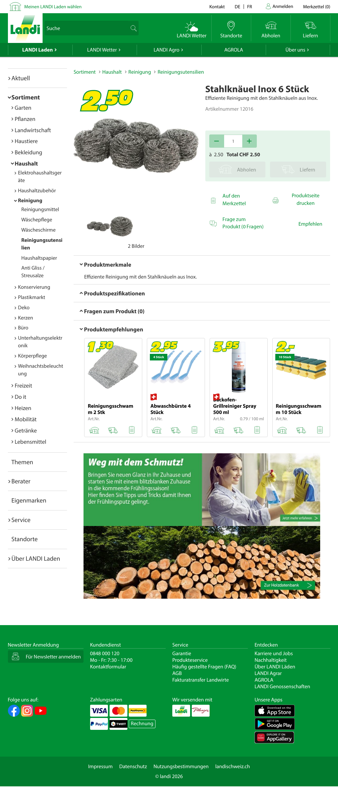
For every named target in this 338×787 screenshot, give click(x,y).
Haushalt (26, 163)
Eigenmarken (29, 500)
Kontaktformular (108, 666)
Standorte (25, 539)
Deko (24, 307)
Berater (21, 481)
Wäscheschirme (38, 230)
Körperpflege (32, 356)
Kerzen (25, 318)
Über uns (295, 50)
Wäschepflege (36, 219)
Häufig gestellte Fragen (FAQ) (204, 666)
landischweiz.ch (232, 766)
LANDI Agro (166, 50)
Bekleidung (28, 152)
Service (21, 520)
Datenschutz (133, 766)
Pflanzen (25, 119)
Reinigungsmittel (40, 209)
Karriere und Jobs (273, 653)
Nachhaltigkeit (270, 660)
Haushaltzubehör (37, 190)
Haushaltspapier (39, 258)
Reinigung (30, 200)
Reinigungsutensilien (180, 72)
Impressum (100, 766)
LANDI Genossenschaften (282, 686)
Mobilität (26, 419)
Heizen (23, 408)
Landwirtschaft (33, 130)
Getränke (26, 430)
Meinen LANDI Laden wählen (53, 6)
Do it (20, 396)
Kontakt (217, 6)
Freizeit (23, 385)
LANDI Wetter (102, 50)
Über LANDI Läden (274, 666)
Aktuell (21, 78)
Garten (23, 107)
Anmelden (283, 6)
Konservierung (34, 287)
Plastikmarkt (31, 297)
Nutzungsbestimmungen (181, 766)
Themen (22, 462)
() (316, 6)
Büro (23, 327)
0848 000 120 (104, 653)
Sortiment (26, 97)
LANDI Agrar (268, 673)
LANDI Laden (37, 50)
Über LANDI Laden (36, 558)
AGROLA (233, 50)
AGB (177, 673)
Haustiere (26, 141)
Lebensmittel (31, 441)
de (237, 6)
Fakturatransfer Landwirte (200, 680)
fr (249, 6)
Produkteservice (190, 660)
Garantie (181, 653)
